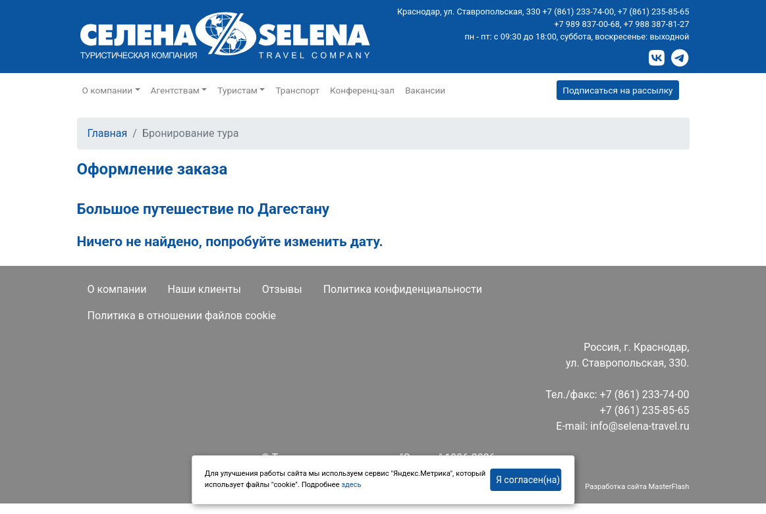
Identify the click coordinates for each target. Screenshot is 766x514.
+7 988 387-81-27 (657, 24)
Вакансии (425, 90)
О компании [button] (107, 90)
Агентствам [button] (175, 90)
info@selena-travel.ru (639, 426)
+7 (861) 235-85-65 (654, 11)
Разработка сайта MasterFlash (637, 486)
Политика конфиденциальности (402, 289)
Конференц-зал (362, 90)
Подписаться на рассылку (617, 90)
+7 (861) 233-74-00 (579, 11)
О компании (117, 289)
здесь (351, 484)
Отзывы (282, 289)
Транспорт (297, 90)
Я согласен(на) (528, 480)
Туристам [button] (237, 90)
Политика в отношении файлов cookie (182, 315)
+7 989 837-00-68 (587, 24)
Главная (108, 133)
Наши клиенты (204, 289)
